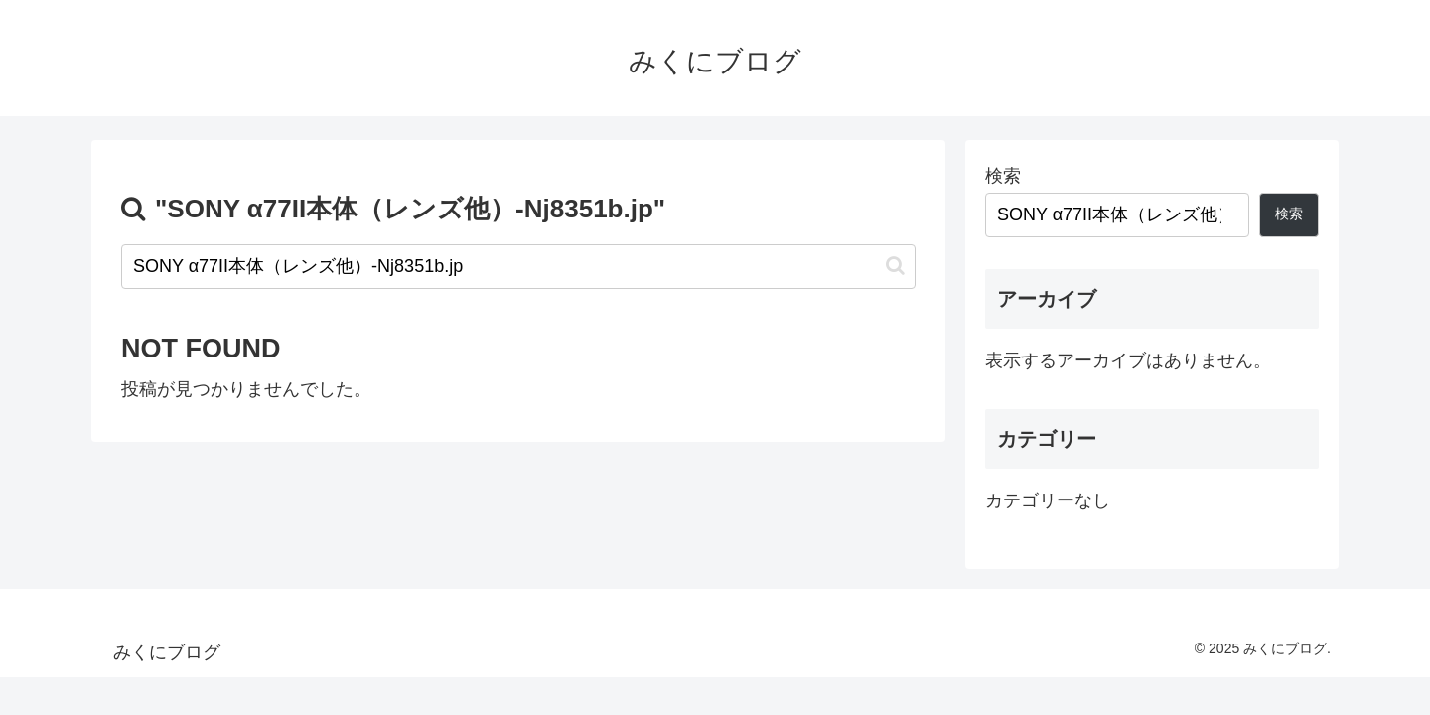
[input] (518, 266)
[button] (895, 265)
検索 (1003, 176)
